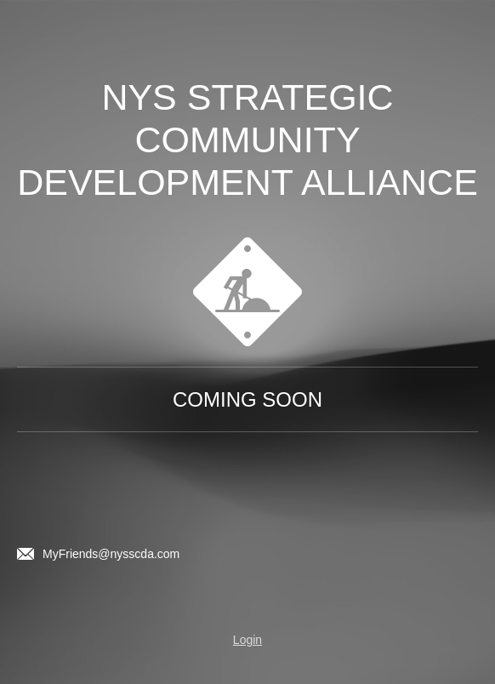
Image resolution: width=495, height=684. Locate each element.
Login (247, 640)
